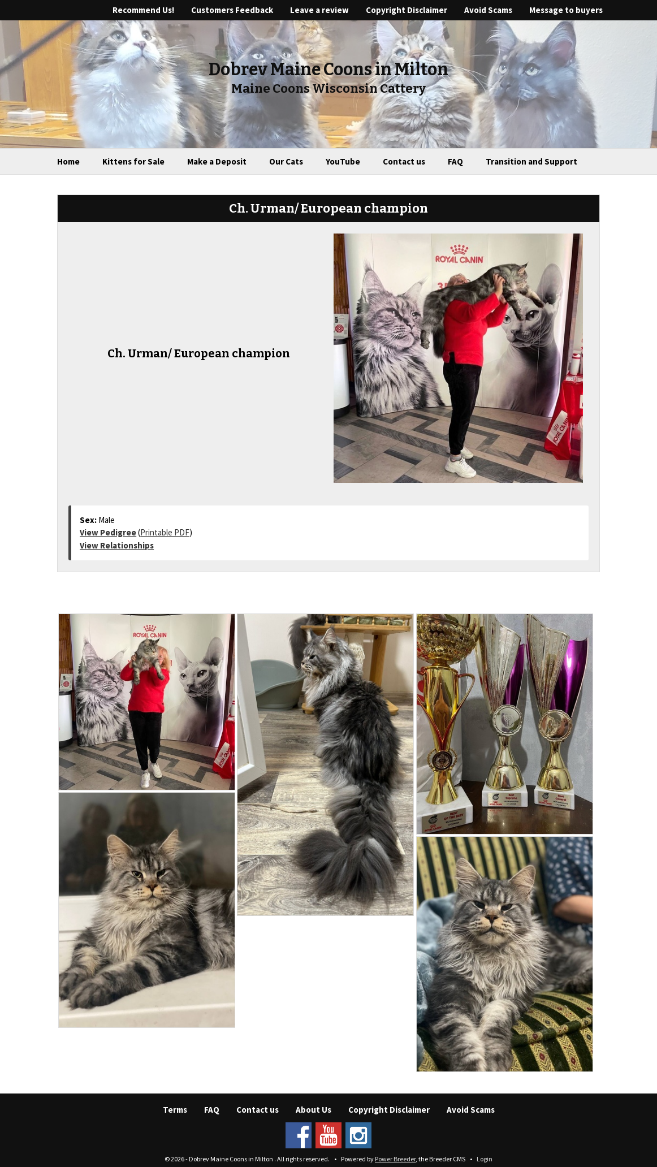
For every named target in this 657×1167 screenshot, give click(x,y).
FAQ (455, 161)
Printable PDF (164, 532)
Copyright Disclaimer (406, 10)
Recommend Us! (143, 10)
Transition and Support (531, 161)
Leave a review (319, 10)
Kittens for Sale (133, 161)
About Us (313, 1109)
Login (484, 1159)
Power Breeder (395, 1159)
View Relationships (117, 545)
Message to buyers (566, 10)
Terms (175, 1109)
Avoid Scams (488, 10)
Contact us (404, 161)
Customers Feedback (232, 10)
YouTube (343, 161)
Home (68, 161)
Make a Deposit (217, 161)
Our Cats (286, 161)
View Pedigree (108, 532)
